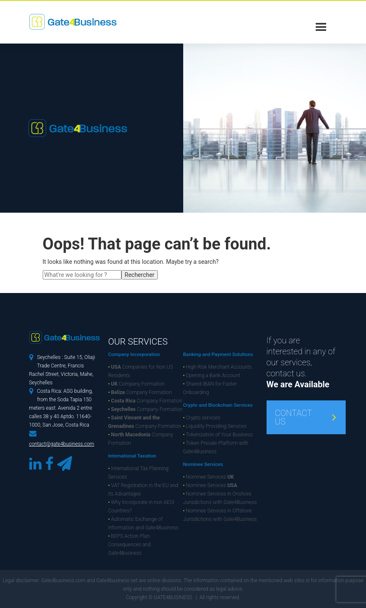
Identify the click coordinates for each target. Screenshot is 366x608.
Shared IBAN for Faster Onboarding (210, 388)
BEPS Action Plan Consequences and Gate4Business (129, 544)
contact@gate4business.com (61, 444)
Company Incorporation (134, 354)
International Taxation (132, 456)
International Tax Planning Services (138, 473)
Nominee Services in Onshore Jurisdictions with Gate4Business (220, 498)
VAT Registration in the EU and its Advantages (143, 489)
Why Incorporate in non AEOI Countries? (141, 506)
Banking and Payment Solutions (218, 354)
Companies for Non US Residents (140, 371)
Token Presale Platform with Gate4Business (215, 447)
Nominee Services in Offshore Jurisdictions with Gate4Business (220, 515)
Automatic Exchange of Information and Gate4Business (143, 523)
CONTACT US (293, 417)
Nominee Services (203, 464)
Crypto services (201, 418)
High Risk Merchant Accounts (217, 367)
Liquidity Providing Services (215, 426)
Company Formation (136, 384)
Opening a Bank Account (211, 375)
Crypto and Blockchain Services (218, 405)
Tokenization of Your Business (218, 435)
